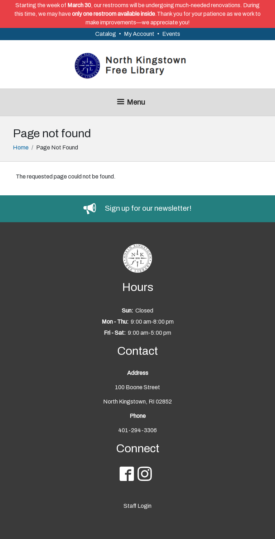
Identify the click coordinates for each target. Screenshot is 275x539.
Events (171, 34)
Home (21, 147)
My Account (139, 34)
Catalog (105, 34)
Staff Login (137, 506)
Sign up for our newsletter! (148, 208)
